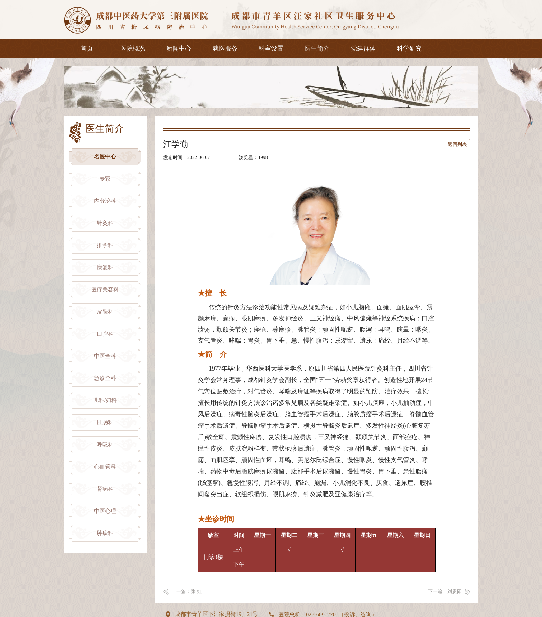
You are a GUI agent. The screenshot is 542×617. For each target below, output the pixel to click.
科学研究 (409, 48)
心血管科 (105, 467)
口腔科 (105, 334)
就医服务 (225, 48)
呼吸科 (105, 444)
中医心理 (105, 511)
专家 (105, 179)
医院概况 (132, 48)
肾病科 (105, 489)
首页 (87, 48)
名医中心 (105, 157)
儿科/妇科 (105, 400)
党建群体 (363, 48)
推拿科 (105, 245)
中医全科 (105, 356)
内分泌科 (105, 201)
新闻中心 (178, 48)
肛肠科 (105, 422)
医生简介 (317, 48)
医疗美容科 (105, 289)
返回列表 (457, 144)
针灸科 (105, 223)
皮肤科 (105, 312)
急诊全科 (105, 378)
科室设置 (271, 48)
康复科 (105, 267)
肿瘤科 (105, 533)
